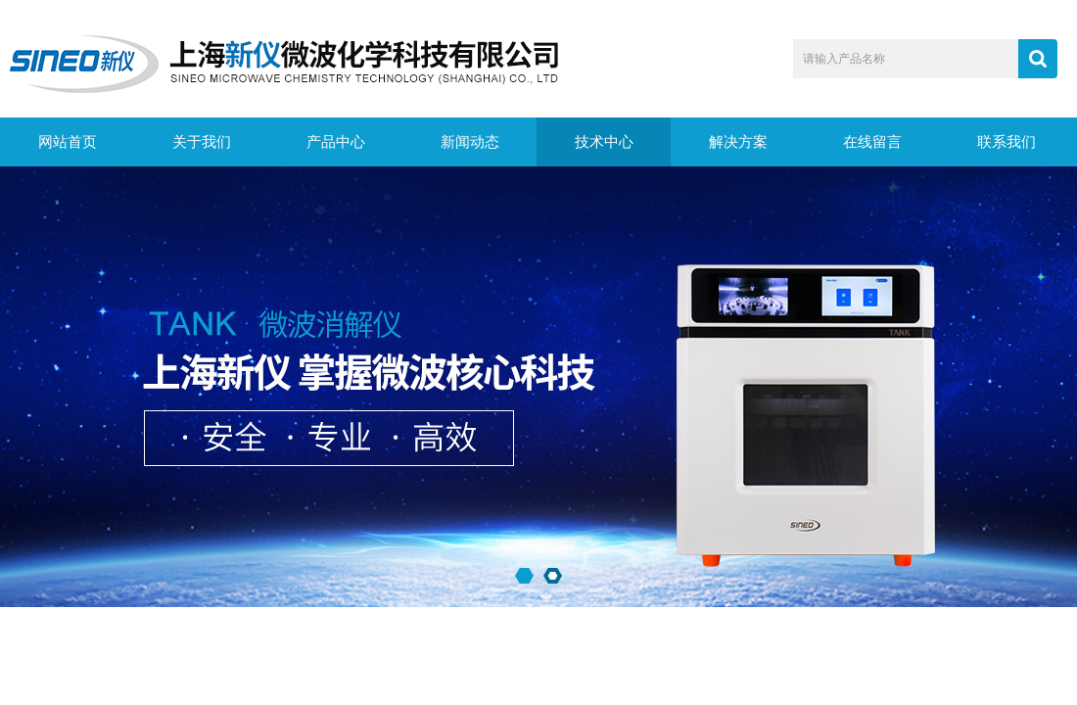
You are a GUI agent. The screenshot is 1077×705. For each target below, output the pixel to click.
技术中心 (604, 142)
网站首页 (67, 142)
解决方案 (738, 142)
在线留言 (872, 142)
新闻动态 (470, 142)
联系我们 (1006, 142)
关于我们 (201, 142)
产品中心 (335, 142)
